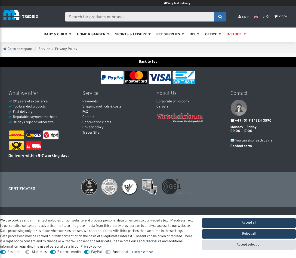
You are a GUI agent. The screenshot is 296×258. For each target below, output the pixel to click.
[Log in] (244, 19)
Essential (14, 252)
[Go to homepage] (18, 49)
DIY (192, 34)
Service (43, 49)
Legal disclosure (149, 241)
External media (69, 252)
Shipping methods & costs (101, 106)
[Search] (220, 17)
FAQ (85, 112)
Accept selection (249, 245)
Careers (162, 106)
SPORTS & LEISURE (131, 34)
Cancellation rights (96, 122)
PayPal (96, 252)
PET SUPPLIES (168, 34)
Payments (90, 101)
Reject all (249, 234)
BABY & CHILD (55, 34)
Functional (120, 252)
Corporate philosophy (172, 101)
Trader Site (90, 133)
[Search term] (141, 17)
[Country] (256, 18)
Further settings (142, 252)
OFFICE (211, 34)
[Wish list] (266, 19)
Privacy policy (93, 127)
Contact (88, 117)
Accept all (249, 223)
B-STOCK (234, 34)
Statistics (39, 252)
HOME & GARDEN (91, 34)
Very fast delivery (184, 3)
